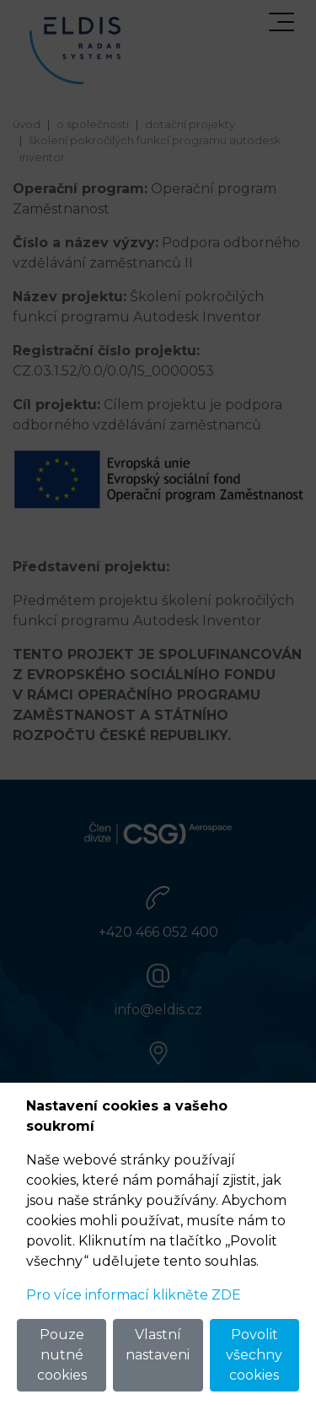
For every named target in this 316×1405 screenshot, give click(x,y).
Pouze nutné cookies (62, 1355)
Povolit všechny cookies (254, 1355)
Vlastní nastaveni (158, 1345)
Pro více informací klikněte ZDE (133, 1295)
